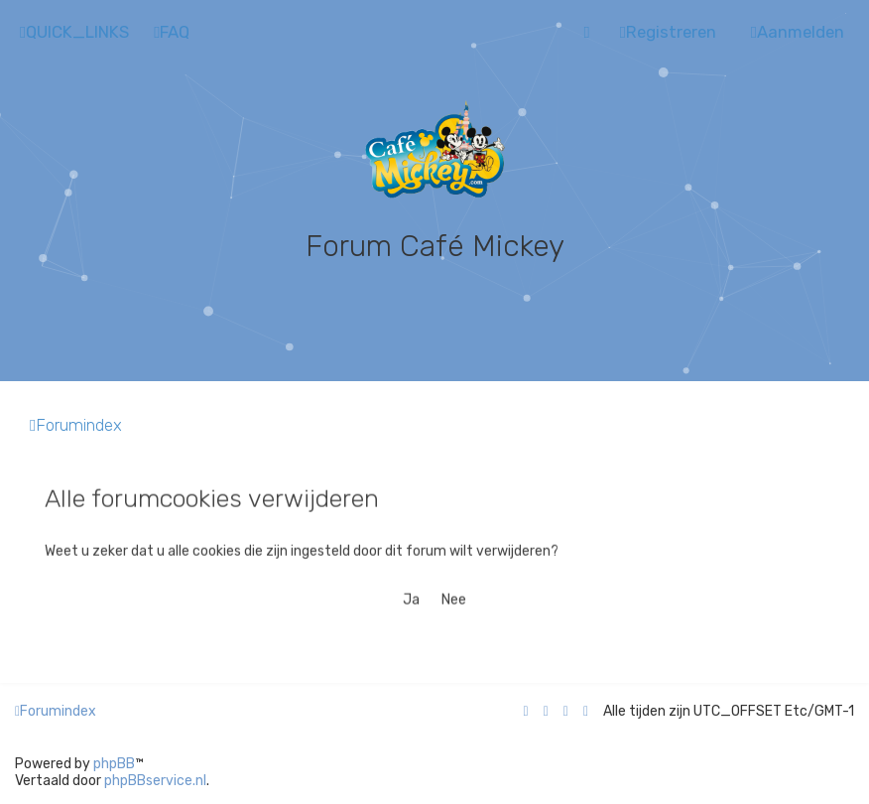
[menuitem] (171, 32)
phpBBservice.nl (155, 780)
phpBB (114, 763)
